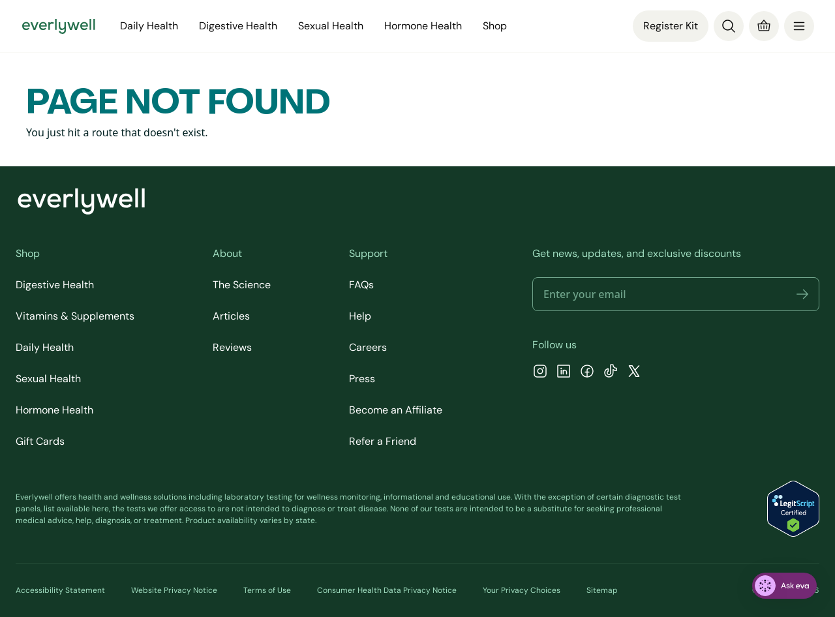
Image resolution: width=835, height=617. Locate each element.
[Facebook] (587, 372)
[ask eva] (784, 586)
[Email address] (675, 294)
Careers (368, 347)
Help (360, 316)
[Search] (729, 26)
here (100, 509)
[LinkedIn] (563, 372)
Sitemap (602, 590)
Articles (231, 316)
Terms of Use (267, 590)
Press (362, 378)
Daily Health (149, 26)
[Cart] (764, 26)
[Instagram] (540, 372)
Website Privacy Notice (174, 590)
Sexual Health (330, 26)
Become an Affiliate (395, 410)
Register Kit (670, 26)
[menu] (799, 26)
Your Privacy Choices (521, 590)
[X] (634, 372)
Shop (495, 26)
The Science (242, 285)
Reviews (232, 347)
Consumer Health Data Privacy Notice (387, 590)
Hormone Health (423, 26)
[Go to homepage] (59, 26)
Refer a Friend (382, 441)
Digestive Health (238, 26)
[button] (802, 294)
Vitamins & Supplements (75, 316)
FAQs (361, 285)
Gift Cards (40, 441)
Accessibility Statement (60, 590)
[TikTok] (610, 372)
